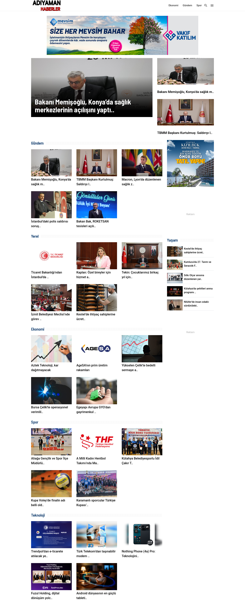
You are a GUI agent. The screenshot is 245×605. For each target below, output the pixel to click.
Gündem (187, 5)
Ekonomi (173, 5)
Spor (199, 5)
